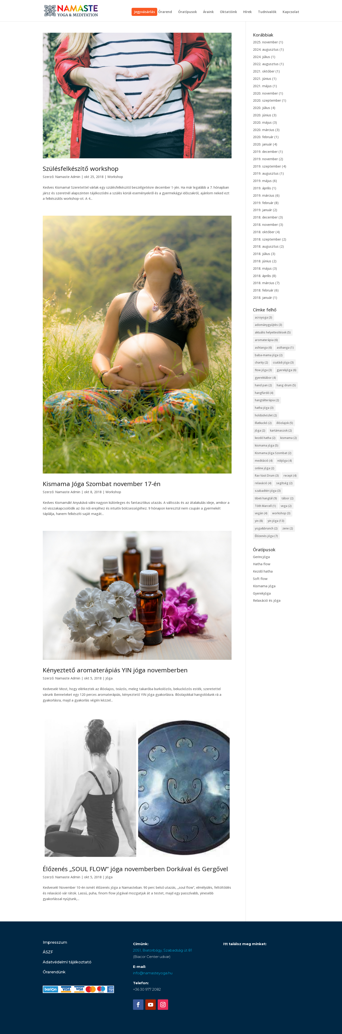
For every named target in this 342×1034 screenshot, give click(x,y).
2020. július (261, 107)
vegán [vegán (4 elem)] (261, 513)
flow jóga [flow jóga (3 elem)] (263, 370)
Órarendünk (54, 972)
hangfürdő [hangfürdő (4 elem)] (264, 393)
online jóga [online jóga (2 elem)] (264, 468)
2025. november (265, 42)
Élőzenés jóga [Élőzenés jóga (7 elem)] (266, 536)
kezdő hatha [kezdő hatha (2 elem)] (265, 438)
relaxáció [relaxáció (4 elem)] (263, 483)
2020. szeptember (267, 100)
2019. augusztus (266, 173)
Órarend (165, 12)
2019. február (263, 202)
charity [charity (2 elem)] (261, 362)
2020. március (263, 130)
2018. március (263, 283)
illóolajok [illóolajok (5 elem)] (284, 423)
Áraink (208, 12)
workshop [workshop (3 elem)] (281, 513)
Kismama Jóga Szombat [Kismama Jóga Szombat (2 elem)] (273, 453)
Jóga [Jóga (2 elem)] (260, 430)
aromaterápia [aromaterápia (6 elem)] (266, 340)
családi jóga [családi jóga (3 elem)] (283, 362)
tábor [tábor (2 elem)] (288, 498)
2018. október (264, 232)
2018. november (265, 224)
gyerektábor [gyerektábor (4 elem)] (265, 378)
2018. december (265, 217)
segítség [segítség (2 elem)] (284, 483)
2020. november (265, 93)
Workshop (115, 176)
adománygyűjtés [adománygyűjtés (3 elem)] (268, 325)
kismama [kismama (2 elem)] (288, 438)
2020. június (262, 115)
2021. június (262, 78)
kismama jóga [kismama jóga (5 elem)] (266, 445)
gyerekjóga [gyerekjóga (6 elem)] (286, 370)
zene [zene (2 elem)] (287, 528)
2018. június (262, 261)
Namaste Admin (67, 176)
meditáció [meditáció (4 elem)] (264, 461)
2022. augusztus (266, 64)
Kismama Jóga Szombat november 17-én (102, 483)
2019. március (263, 195)
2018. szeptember (267, 239)
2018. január (262, 297)
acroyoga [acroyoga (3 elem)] (263, 317)
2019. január (262, 210)
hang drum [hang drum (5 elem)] (286, 385)
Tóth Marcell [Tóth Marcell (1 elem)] (265, 506)
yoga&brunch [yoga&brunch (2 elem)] (266, 528)
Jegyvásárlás (144, 11)
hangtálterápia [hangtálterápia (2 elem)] (267, 400)
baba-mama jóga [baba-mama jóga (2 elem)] (269, 355)
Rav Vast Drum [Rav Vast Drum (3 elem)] (267, 476)
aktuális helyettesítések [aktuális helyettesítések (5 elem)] (273, 332)
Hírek (247, 12)
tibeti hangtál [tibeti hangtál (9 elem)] (266, 498)
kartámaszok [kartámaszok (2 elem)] (281, 430)
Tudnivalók (267, 12)
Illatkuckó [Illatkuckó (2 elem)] (263, 423)
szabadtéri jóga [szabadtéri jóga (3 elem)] (268, 491)
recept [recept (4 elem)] (290, 476)
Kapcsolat (291, 12)
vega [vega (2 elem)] (286, 506)
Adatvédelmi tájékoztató (67, 962)
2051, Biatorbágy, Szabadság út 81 (162, 950)
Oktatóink (228, 12)
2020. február (263, 137)
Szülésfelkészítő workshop (81, 168)
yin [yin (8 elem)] (259, 521)
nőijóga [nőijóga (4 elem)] (284, 461)
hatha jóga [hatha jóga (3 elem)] (264, 408)
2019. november (265, 159)
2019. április (262, 188)
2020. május (262, 122)
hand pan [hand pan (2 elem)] (263, 385)
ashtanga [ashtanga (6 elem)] (263, 348)
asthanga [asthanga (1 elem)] (285, 348)
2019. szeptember (267, 166)
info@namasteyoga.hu (152, 973)
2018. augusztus (266, 246)
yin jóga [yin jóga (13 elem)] (276, 521)
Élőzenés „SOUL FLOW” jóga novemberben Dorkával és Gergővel (135, 869)
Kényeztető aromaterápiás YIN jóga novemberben (115, 670)
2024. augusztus (266, 49)
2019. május (262, 180)
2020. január (262, 144)
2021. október (264, 71)
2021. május (262, 86)
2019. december (265, 151)
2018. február (263, 290)
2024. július (261, 57)
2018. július (261, 253)
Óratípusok (187, 12)
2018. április (262, 275)
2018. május (262, 268)
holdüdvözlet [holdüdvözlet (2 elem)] (266, 415)
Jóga (109, 678)
